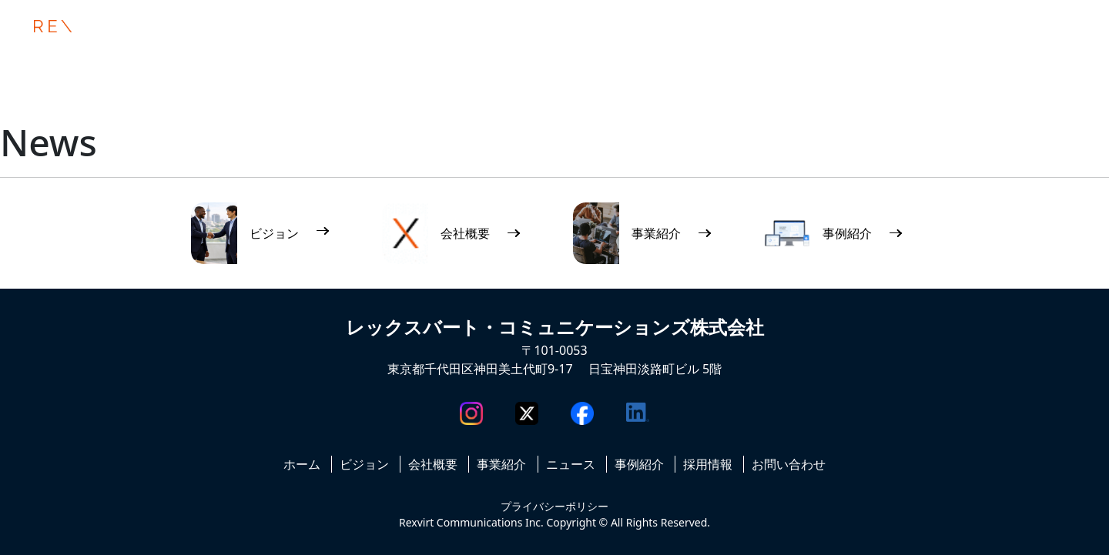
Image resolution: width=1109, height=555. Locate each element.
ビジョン (364, 464)
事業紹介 (501, 464)
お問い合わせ (789, 464)
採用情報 (707, 464)
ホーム (301, 464)
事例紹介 (639, 464)
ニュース (570, 464)
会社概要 (432, 464)
